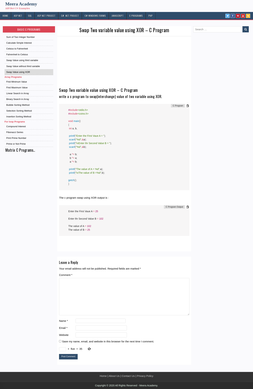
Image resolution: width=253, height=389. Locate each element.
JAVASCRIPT (118, 15)
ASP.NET (18, 15)
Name (63, 320)
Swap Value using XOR (18, 72)
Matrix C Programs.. (20, 150)
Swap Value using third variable (22, 60)
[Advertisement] (124, 62)
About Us (114, 375)
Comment (65, 274)
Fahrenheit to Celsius (17, 54)
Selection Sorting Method (19, 110)
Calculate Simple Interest (19, 43)
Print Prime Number (16, 138)
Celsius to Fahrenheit (17, 48)
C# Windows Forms (95, 15)
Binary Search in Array (17, 99)
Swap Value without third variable (23, 66)
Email (63, 327)
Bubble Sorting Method (18, 105)
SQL (30, 15)
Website (64, 334)
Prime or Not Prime (16, 144)
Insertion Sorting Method (18, 116)
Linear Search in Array (17, 93)
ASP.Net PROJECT (46, 15)
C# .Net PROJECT (70, 15)
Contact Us (128, 375)
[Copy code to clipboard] (187, 105)
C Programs (136, 15)
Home (103, 375)
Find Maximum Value (17, 87)
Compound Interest (16, 126)
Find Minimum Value (16, 81)
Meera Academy (21, 4)
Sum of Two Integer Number (20, 37)
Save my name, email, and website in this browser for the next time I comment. (108, 341)
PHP (150, 15)
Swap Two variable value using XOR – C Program (124, 30)
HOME (5, 15)
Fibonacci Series (14, 132)
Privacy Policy (145, 375)
